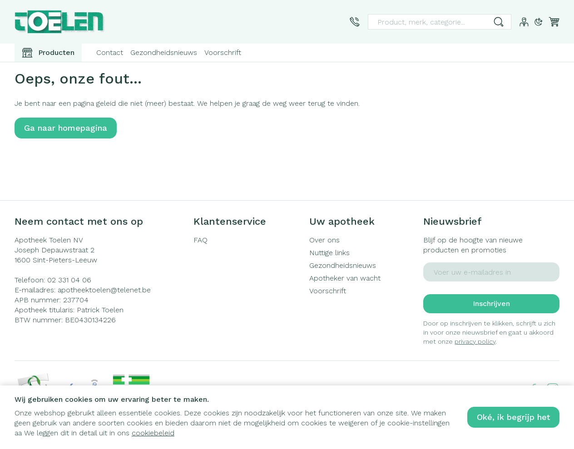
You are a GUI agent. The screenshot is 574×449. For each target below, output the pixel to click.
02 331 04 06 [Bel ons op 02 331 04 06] (69, 280)
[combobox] (439, 22)
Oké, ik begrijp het (513, 417)
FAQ (200, 240)
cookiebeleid (153, 433)
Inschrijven (491, 303)
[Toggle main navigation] (48, 53)
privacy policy (475, 341)
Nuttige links (329, 252)
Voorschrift (222, 52)
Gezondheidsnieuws (163, 52)
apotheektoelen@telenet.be (104, 290)
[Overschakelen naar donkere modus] (538, 21)
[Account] (524, 21)
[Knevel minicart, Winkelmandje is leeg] (554, 21)
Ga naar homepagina (65, 128)
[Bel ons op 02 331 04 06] (355, 22)
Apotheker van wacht (345, 278)
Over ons (324, 240)
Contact (109, 52)
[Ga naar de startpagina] (60, 22)
